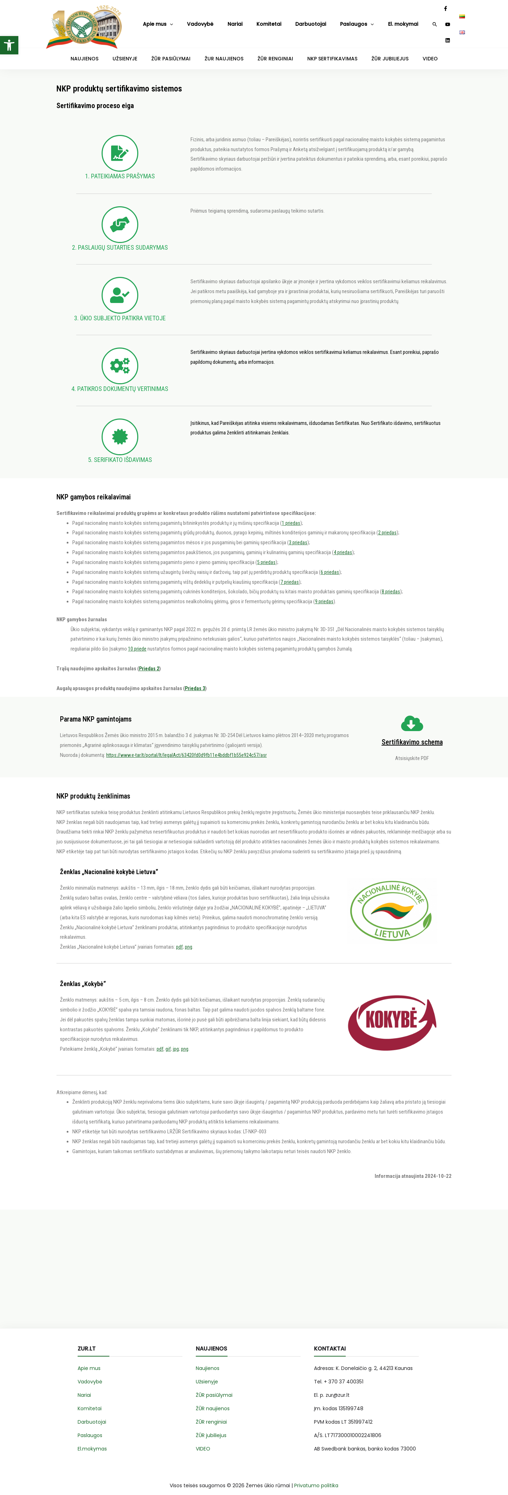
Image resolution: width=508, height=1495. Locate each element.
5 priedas (266, 555)
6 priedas (330, 565)
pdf (179, 940)
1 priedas (291, 516)
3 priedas (298, 536)
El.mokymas (92, 1442)
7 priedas (289, 575)
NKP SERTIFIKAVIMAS (322, 51)
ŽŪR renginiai (211, 1415)
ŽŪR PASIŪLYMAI (183, 51)
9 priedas (324, 595)
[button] (9, 45)
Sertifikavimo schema (412, 735)
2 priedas (387, 526)
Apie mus (155, 21)
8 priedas (391, 585)
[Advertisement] (254, 1272)
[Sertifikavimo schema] (412, 716)
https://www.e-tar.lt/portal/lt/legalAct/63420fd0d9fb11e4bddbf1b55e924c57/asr (189, 748)
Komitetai (243, 20)
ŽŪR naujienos (213, 1401)
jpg (176, 1042)
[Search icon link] (407, 21)
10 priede (137, 642)
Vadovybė (189, 20)
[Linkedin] (436, 20)
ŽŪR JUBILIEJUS (372, 51)
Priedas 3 (195, 681)
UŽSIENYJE (144, 51)
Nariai (216, 20)
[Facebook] (418, 20)
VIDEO (406, 51)
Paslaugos (315, 21)
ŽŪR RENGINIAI (272, 51)
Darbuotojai (277, 20)
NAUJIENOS (109, 51)
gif (168, 1042)
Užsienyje (207, 1374)
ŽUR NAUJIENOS (229, 51)
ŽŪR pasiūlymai (214, 1388)
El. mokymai (353, 20)
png (188, 940)
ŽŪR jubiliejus (211, 1428)
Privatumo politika (316, 1478)
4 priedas (343, 545)
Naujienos (207, 1361)
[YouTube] (427, 20)
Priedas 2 (149, 662)
